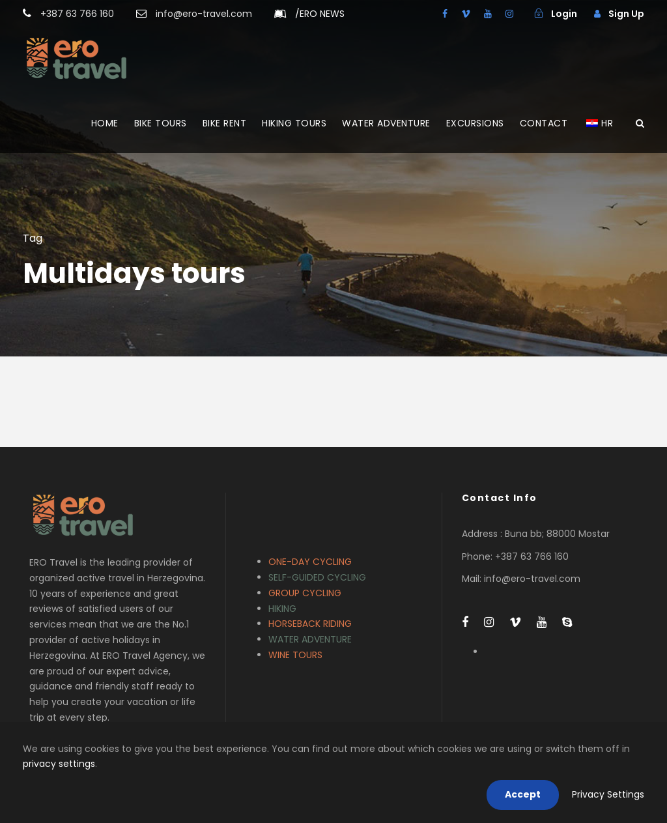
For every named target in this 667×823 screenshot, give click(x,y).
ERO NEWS (320, 13)
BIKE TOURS (160, 123)
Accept (523, 794)
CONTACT (544, 123)
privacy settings (59, 763)
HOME (105, 123)
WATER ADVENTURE (386, 123)
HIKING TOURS (294, 123)
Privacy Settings (608, 794)
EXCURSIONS (475, 123)
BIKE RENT (225, 123)
